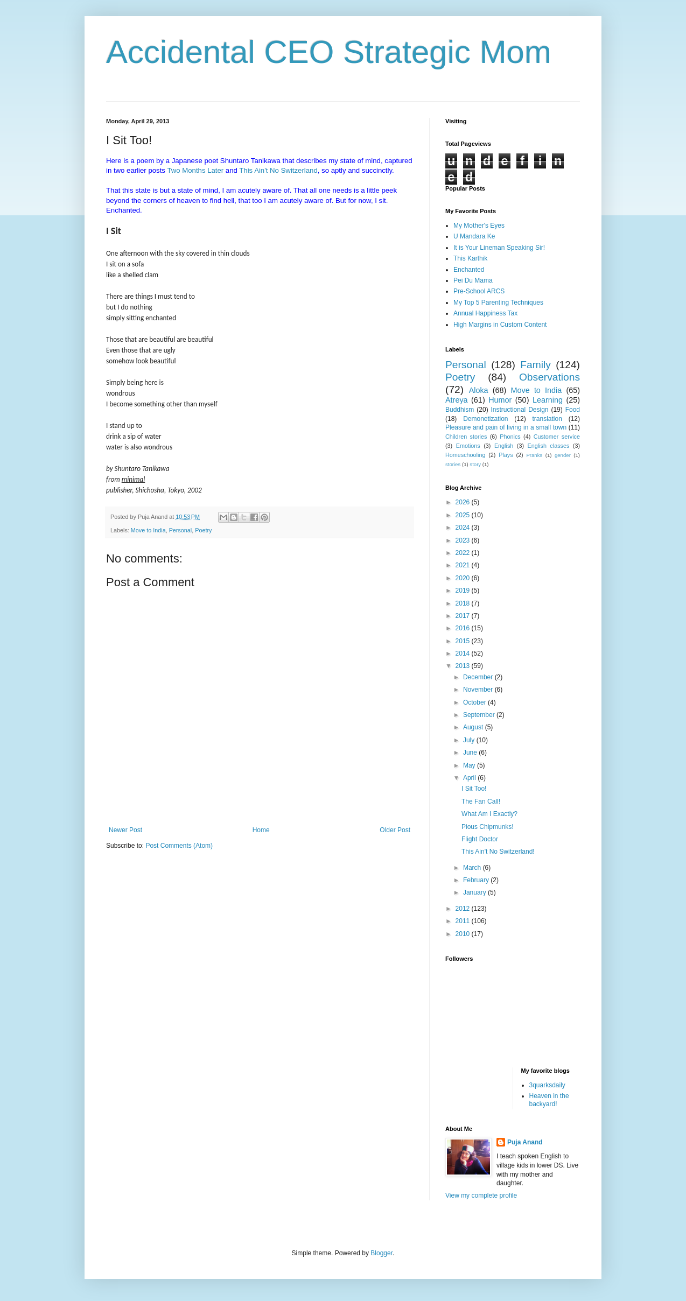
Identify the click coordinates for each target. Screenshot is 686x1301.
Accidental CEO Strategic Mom (328, 52)
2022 (464, 553)
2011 (464, 921)
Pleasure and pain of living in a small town (505, 427)
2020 (464, 578)
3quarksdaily (547, 1085)
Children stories (466, 436)
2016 (464, 628)
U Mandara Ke (474, 236)
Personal (180, 530)
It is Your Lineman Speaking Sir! (499, 247)
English (503, 445)
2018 (464, 603)
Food (572, 409)
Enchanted (468, 269)
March (473, 867)
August (474, 727)
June (471, 752)
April (470, 778)
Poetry (203, 530)
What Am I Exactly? (489, 814)
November (479, 689)
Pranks (534, 455)
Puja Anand (525, 1142)
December (479, 677)
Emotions (468, 445)
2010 (464, 934)
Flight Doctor (479, 839)
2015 (464, 641)
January (475, 892)
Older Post (395, 830)
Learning (548, 400)
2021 (464, 565)
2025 (464, 515)
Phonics (510, 436)
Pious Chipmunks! (487, 827)
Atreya (456, 400)
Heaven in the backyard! (549, 1099)
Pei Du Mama (473, 280)
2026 (464, 502)
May (470, 765)
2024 (464, 527)
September (479, 715)
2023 (464, 540)
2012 (464, 908)
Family (535, 364)
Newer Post (125, 830)
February (477, 880)
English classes (548, 445)
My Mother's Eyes (479, 225)
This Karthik (470, 258)
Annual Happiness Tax (485, 313)
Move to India (148, 530)
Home (261, 830)
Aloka (478, 390)
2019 (464, 590)
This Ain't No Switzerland (278, 170)
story (475, 464)
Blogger (381, 1253)
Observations (549, 377)
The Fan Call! (480, 801)
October (475, 702)
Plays (506, 455)
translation (547, 419)
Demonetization (485, 419)
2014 (464, 653)
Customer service (557, 436)
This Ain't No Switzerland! (498, 851)
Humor (500, 400)
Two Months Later (195, 170)
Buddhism (459, 409)
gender (563, 455)
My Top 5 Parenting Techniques (498, 302)
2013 (464, 666)
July (470, 740)
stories (452, 464)
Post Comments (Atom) (179, 845)
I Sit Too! (473, 788)
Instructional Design (520, 409)
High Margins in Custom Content (500, 324)
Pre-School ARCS (479, 291)
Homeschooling (465, 455)
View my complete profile (481, 1195)
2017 (464, 616)
